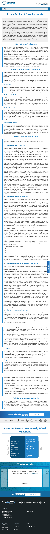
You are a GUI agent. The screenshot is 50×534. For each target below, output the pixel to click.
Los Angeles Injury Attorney (30, 473)
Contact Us (37, 414)
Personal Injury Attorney (25, 398)
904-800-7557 (43, 5)
